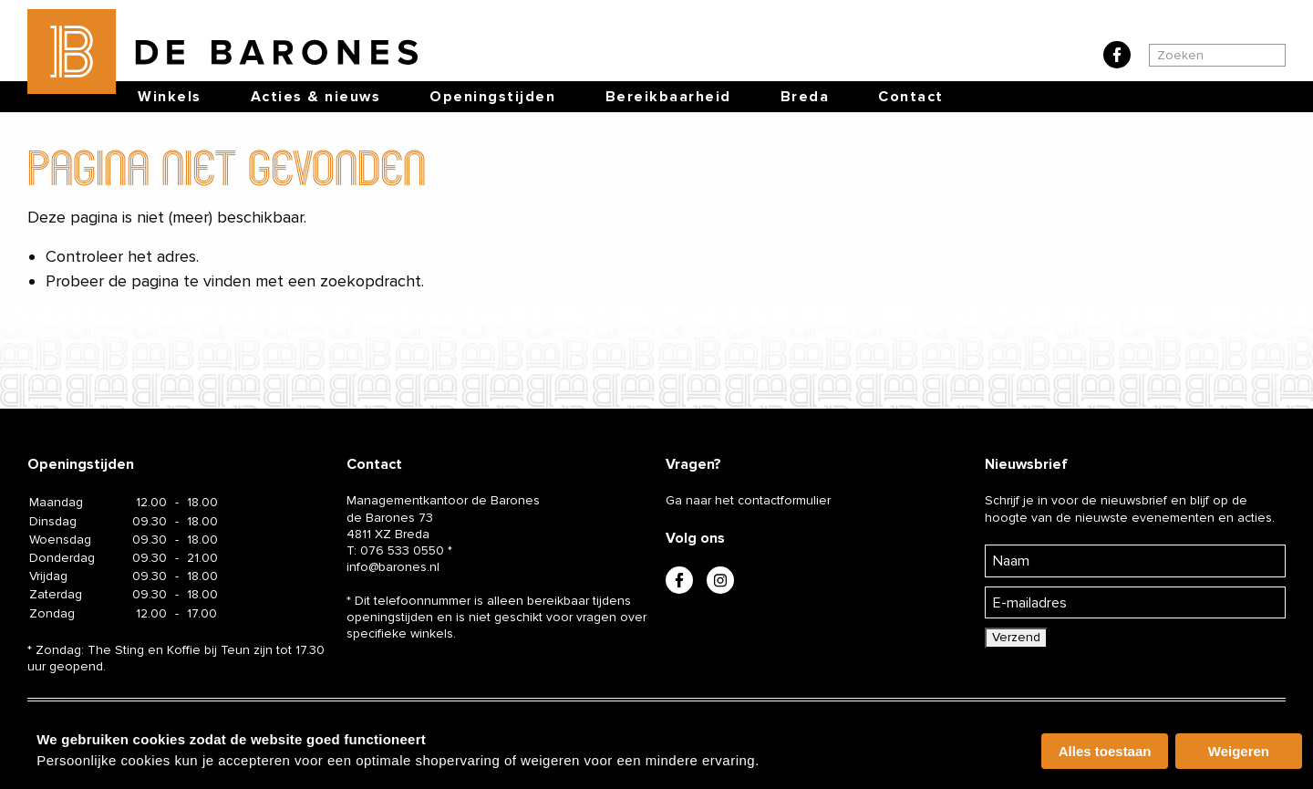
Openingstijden (492, 97)
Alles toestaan (1105, 751)
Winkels (170, 97)
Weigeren (1238, 751)
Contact (911, 97)
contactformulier (784, 500)
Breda (805, 97)
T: (395, 550)
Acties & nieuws (316, 97)
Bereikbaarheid (668, 97)
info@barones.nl (392, 567)
